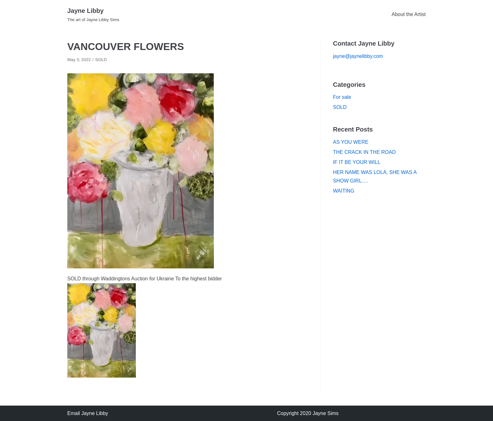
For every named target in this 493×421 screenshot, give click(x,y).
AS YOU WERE (350, 142)
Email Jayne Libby (87, 413)
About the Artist (408, 14)
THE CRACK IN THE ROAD (364, 152)
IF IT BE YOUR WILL (356, 162)
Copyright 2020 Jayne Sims (308, 413)
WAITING (343, 191)
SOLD (101, 59)
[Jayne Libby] (93, 14)
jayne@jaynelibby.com (358, 56)
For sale (342, 97)
